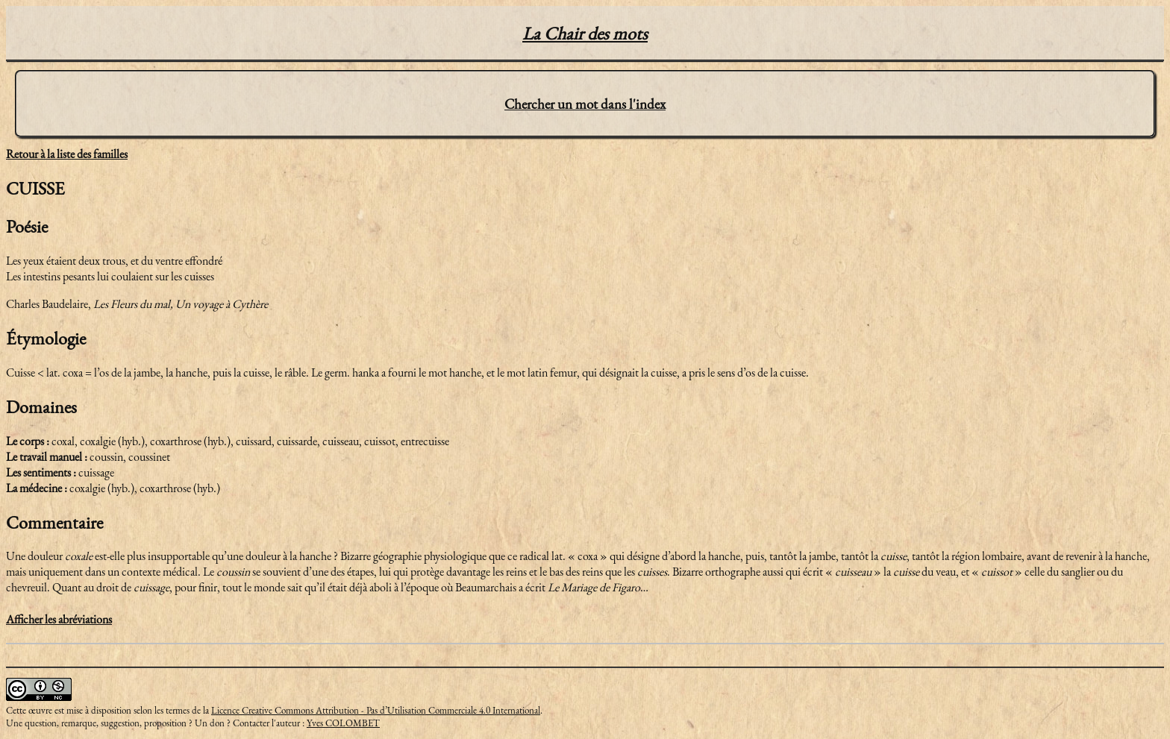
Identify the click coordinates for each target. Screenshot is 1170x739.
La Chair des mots (585, 33)
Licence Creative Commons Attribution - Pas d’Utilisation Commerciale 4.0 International (375, 710)
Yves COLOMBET (343, 723)
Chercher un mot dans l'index (585, 104)
